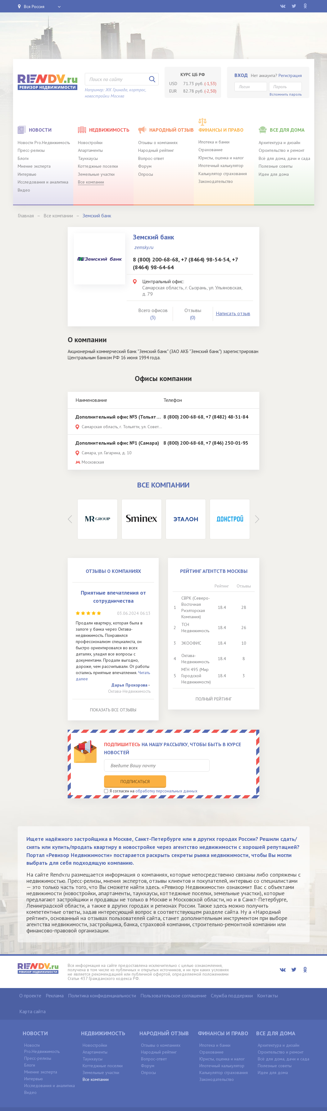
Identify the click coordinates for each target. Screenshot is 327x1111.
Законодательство (215, 181)
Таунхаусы (88, 158)
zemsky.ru (143, 247)
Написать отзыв (233, 313)
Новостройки (90, 142)
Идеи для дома (274, 174)
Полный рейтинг (214, 699)
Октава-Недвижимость (129, 691)
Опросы (145, 174)
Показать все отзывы (113, 710)
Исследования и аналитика (43, 182)
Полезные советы (276, 166)
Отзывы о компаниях (158, 142)
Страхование (210, 149)
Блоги (23, 158)
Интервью (27, 174)
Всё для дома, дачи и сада (284, 158)
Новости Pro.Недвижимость (44, 142)
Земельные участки (96, 174)
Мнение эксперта (34, 166)
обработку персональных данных (166, 778)
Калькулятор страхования (222, 173)
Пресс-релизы (31, 150)
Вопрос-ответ (151, 158)
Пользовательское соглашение (173, 982)
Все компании (91, 182)
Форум (145, 166)
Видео (24, 190)
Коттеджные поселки (98, 166)
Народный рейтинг (156, 150)
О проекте (30, 982)
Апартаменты (90, 150)
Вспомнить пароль (286, 94)
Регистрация (290, 75)
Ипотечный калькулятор (220, 165)
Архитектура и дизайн (279, 142)
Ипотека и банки (213, 142)
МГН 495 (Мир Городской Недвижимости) (196, 676)
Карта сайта (32, 998)
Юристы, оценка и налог (221, 158)
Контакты (267, 982)
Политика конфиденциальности (102, 982)
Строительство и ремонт (281, 150)
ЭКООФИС (191, 643)
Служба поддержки (232, 982)
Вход (241, 75)
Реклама (55, 982)
